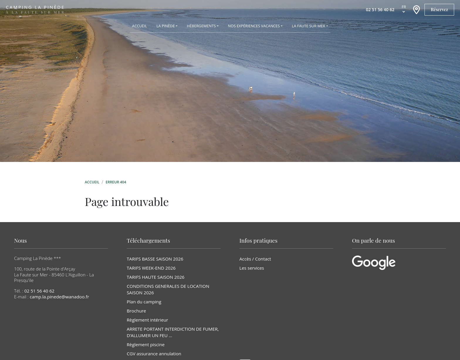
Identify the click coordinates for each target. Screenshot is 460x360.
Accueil (92, 182)
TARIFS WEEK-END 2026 (151, 268)
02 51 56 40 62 (39, 291)
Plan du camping (144, 302)
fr (404, 6)
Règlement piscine (146, 344)
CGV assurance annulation (154, 353)
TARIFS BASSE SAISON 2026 (155, 259)
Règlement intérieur (147, 320)
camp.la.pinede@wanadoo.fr (59, 297)
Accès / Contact (255, 259)
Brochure (136, 311)
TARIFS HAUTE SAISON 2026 (156, 277)
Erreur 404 (116, 182)
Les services (251, 268)
